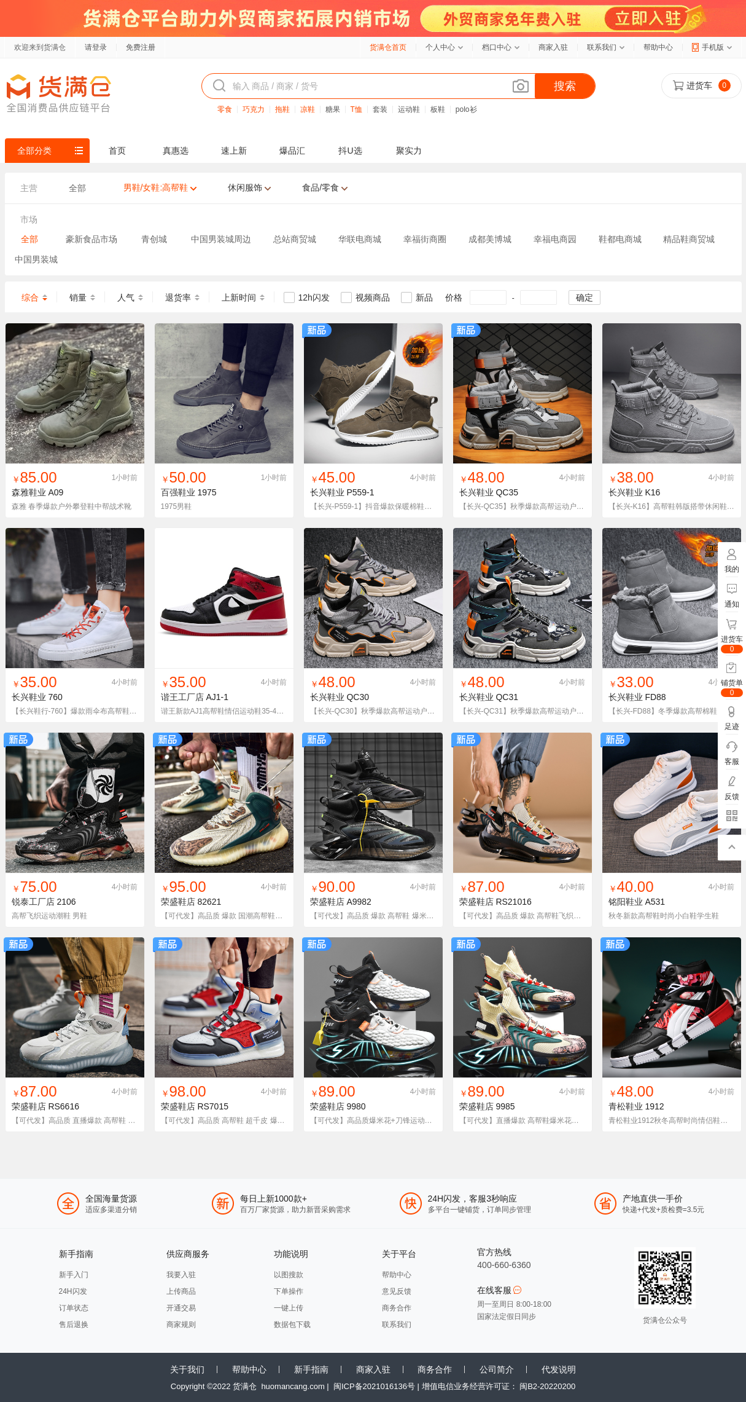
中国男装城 (36, 259)
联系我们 (601, 47)
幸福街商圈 (424, 239)
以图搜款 (288, 1274)
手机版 (713, 47)
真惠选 (175, 151)
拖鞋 (282, 109)
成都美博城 (489, 239)
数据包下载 (292, 1324)
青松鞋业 (625, 1106)
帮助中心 (658, 47)
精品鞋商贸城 (689, 239)
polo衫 (466, 109)
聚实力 (409, 151)
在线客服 (499, 1290)
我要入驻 (181, 1274)
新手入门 (73, 1274)
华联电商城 (359, 239)
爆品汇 (292, 151)
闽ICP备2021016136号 (374, 1386)
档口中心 (496, 47)
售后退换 (73, 1324)
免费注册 (140, 47)
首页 (117, 151)
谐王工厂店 (182, 697)
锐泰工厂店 (33, 902)
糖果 (332, 109)
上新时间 (239, 297)
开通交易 (181, 1308)
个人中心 (440, 47)
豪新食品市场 (91, 239)
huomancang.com (292, 1386)
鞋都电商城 (620, 239)
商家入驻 (553, 47)
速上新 (234, 151)
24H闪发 (73, 1291)
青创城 (154, 239)
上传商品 (181, 1291)
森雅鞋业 (29, 492)
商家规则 (181, 1324)
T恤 (356, 109)
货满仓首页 (388, 47)
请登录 (96, 47)
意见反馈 (396, 1291)
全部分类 (34, 151)
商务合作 (396, 1308)
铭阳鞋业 (625, 902)
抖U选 (350, 151)
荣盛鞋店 (178, 902)
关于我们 (187, 1369)
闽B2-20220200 (547, 1386)
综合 (30, 297)
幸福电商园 (555, 239)
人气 (125, 297)
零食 (224, 109)
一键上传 (288, 1308)
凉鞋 (307, 109)
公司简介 (497, 1369)
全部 (29, 239)
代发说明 (559, 1369)
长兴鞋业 (327, 492)
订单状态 (73, 1308)
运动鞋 (409, 109)
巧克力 (254, 109)
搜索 (565, 86)
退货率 (178, 297)
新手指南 (311, 1369)
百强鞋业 (178, 492)
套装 (380, 109)
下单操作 (288, 1291)
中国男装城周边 (221, 239)
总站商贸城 (294, 239)
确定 (584, 297)
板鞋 (437, 109)
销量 (78, 297)
